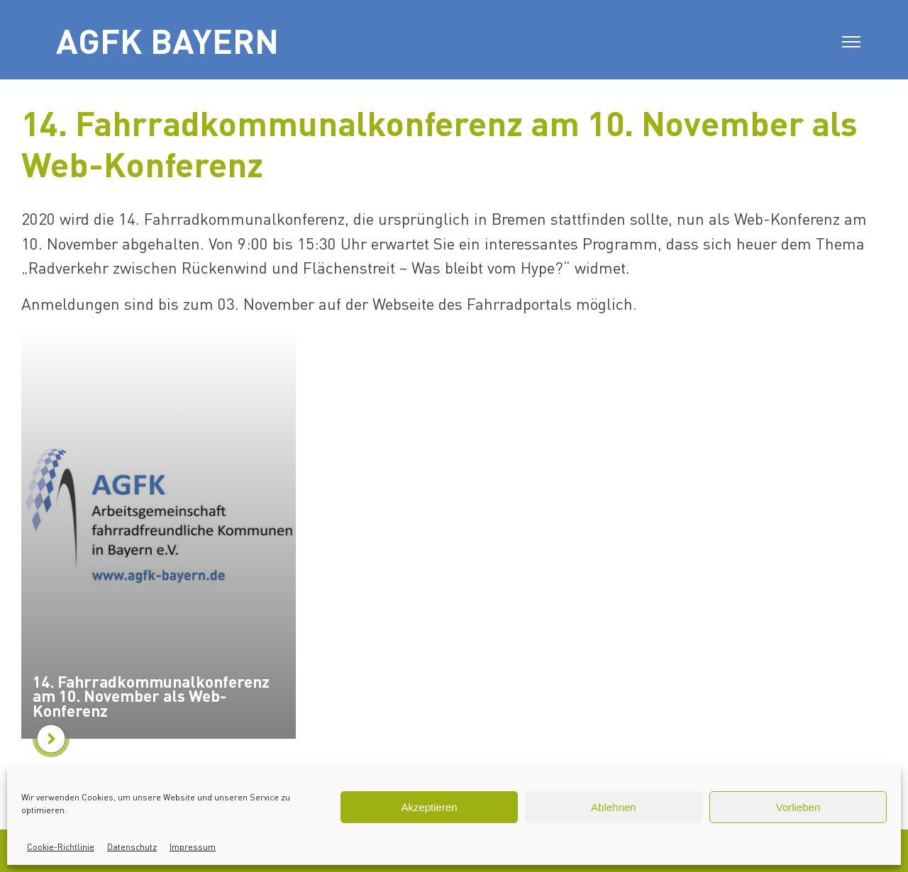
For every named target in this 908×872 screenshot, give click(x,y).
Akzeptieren (429, 807)
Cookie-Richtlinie (60, 847)
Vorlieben (798, 807)
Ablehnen (613, 807)
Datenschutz (132, 847)
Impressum (193, 847)
